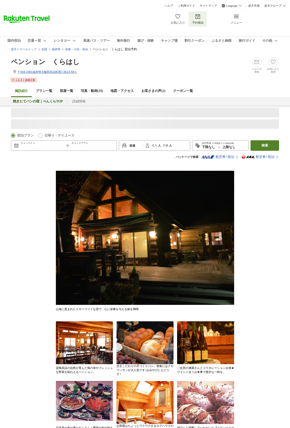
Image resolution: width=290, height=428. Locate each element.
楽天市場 (254, 5)
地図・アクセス (122, 91)
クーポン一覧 (183, 91)
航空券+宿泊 (217, 157)
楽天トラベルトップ (24, 49)
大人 (155, 145)
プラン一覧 (44, 91)
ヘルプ (168, 5)
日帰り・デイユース (59, 135)
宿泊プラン (25, 135)
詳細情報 (79, 101)
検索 (264, 145)
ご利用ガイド (186, 5)
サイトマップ (208, 5)
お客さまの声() (153, 91)
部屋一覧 (66, 91)
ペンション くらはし (45, 61)
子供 (166, 145)
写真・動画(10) (92, 91)
